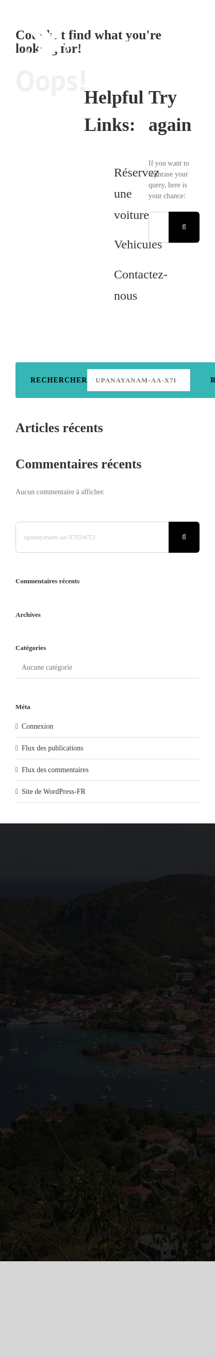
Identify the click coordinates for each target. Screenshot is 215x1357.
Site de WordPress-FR (54, 791)
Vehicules (138, 244)
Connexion (37, 726)
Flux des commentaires (55, 770)
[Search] (184, 227)
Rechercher (58, 380)
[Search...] (158, 227)
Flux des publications (53, 748)
